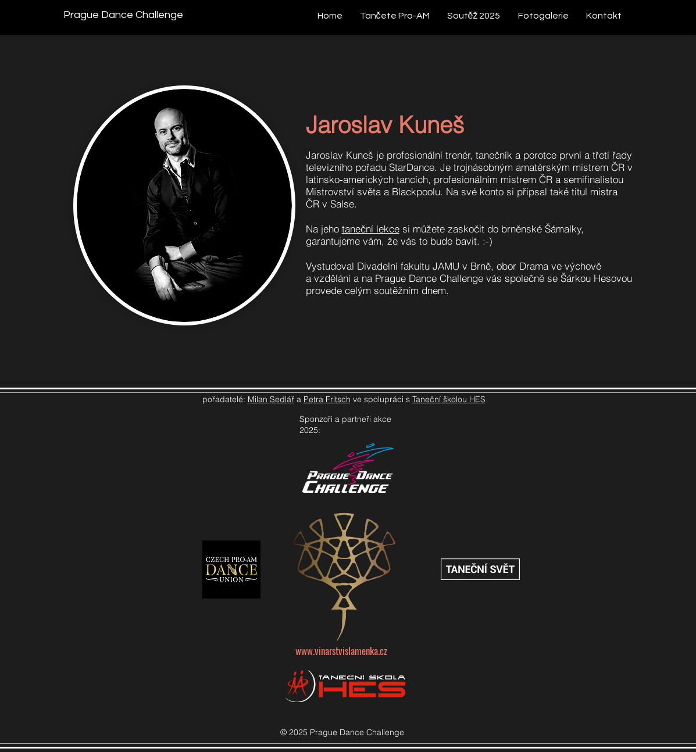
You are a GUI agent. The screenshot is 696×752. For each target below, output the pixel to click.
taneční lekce (370, 229)
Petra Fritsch (327, 399)
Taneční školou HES (449, 399)
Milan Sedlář (271, 399)
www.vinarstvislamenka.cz (341, 650)
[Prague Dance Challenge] (123, 15)
